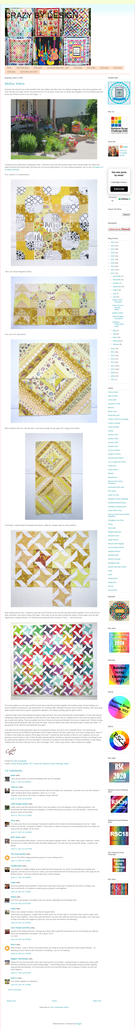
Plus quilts (112, 491)
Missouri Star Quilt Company (115, 482)
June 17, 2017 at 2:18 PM (21, 861)
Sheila (13, 897)
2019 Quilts (117, 68)
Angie (13, 882)
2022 (113, 256)
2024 (113, 249)
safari (110, 571)
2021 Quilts (91, 68)
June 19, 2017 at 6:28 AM (21, 939)
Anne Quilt (112, 400)
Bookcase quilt (113, 415)
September (117, 287)
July (115, 293)
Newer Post (11, 1001)
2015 (113, 352)
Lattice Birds (113, 470)
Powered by (119, 199)
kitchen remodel (114, 559)
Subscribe (119, 189)
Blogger (79, 1024)
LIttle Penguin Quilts (19, 804)
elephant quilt (113, 555)
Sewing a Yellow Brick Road (118, 324)
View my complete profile (123, 152)
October (116, 283)
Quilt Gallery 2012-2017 (29, 72)
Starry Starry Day (115, 510)
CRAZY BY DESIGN (41, 15)
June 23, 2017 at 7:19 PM (21, 985)
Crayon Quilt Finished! (117, 301)
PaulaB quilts (16, 866)
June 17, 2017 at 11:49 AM (21, 832)
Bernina (111, 408)
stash (110, 574)
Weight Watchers (114, 532)
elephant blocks (114, 551)
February (116, 341)
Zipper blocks (113, 540)
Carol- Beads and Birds (20, 928)
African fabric (113, 392)
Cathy (13, 909)
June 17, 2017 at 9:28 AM (21, 782)
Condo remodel (114, 423)
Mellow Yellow (117, 313)
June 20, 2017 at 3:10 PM (21, 954)
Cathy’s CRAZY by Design (118, 419)
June (115, 297)
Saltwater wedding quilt (117, 507)
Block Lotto (112, 411)
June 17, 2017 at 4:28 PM (21, 877)
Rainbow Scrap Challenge (53, 764)
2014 (113, 355)
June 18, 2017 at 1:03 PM (21, 923)
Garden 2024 (113, 446)
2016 (113, 349)
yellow (66, 764)
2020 (113, 263)
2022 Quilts (78, 68)
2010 (113, 369)
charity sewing (16, 764)
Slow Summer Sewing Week (117, 307)
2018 (113, 270)
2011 (113, 366)
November (117, 280)
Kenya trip (38, 764)
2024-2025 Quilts (22, 68)
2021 (113, 259)
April (115, 334)
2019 (113, 266)
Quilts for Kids (113, 495)
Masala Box (112, 477)
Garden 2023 (113, 442)
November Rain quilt (116, 487)
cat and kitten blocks (116, 547)
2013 (113, 359)
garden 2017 (28, 764)
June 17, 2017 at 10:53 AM (21, 799)
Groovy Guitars (114, 450)
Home (9, 68)
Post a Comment (14, 990)
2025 (113, 246)
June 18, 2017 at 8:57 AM (21, 903)
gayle (13, 775)
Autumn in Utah (114, 404)
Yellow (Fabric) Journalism (118, 317)
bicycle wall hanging (116, 544)
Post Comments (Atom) (59, 1007)
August (116, 290)
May (115, 331)
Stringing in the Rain (116, 520)
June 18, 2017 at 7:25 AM (21, 892)
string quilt (112, 582)
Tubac (110, 524)
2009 (113, 373)
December (117, 276)
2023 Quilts (38, 68)
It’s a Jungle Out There (117, 462)
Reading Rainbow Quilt (117, 503)
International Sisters (116, 458)
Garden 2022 (113, 439)
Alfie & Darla (113, 396)
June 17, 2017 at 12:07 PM (21, 849)
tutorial (110, 586)
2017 (113, 273)
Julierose (14, 787)
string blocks (113, 578)
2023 (113, 253)
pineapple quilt (113, 563)
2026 (113, 242)
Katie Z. (14, 978)
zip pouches (112, 590)
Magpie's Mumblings (19, 959)
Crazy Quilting (113, 427)
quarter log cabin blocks (117, 567)
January (116, 344)
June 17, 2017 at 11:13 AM (21, 815)
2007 (113, 379)
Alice (13, 821)
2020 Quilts (104, 68)
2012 (113, 362)
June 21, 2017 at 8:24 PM (21, 973)
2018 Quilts (11, 72)
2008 (113, 376)
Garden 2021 (113, 435)
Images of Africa (114, 454)
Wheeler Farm (113, 536)
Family (110, 431)
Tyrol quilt (112, 528)
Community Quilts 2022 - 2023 (58, 68)
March (115, 337)
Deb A (13, 944)
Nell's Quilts (16, 837)
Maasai (111, 473)
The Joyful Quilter (18, 854)
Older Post (97, 1001)
